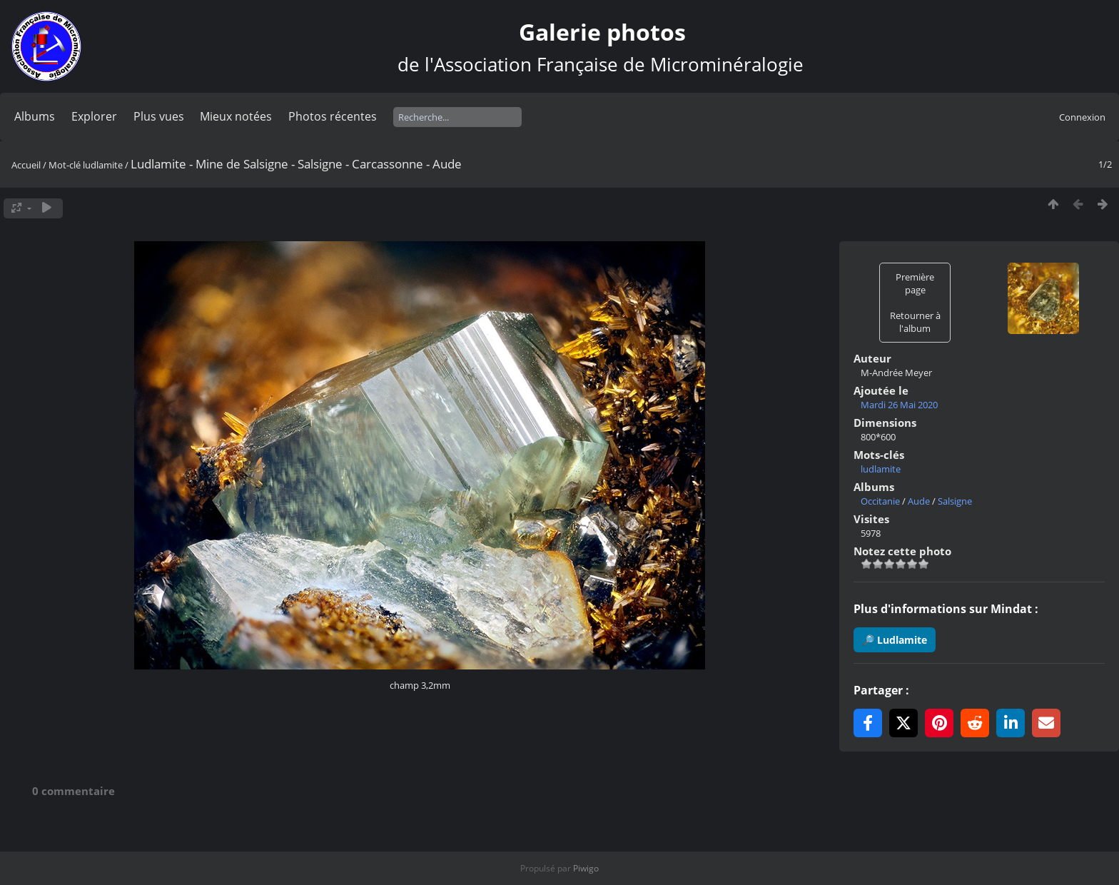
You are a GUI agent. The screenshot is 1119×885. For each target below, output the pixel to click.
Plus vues (158, 116)
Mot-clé (65, 164)
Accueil (26, 164)
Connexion (1082, 117)
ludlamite (103, 164)
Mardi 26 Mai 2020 (899, 404)
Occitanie (880, 501)
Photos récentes (332, 116)
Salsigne (955, 501)
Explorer (94, 116)
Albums (34, 116)
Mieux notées (236, 116)
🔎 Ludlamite (894, 640)
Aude (919, 501)
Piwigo (586, 868)
